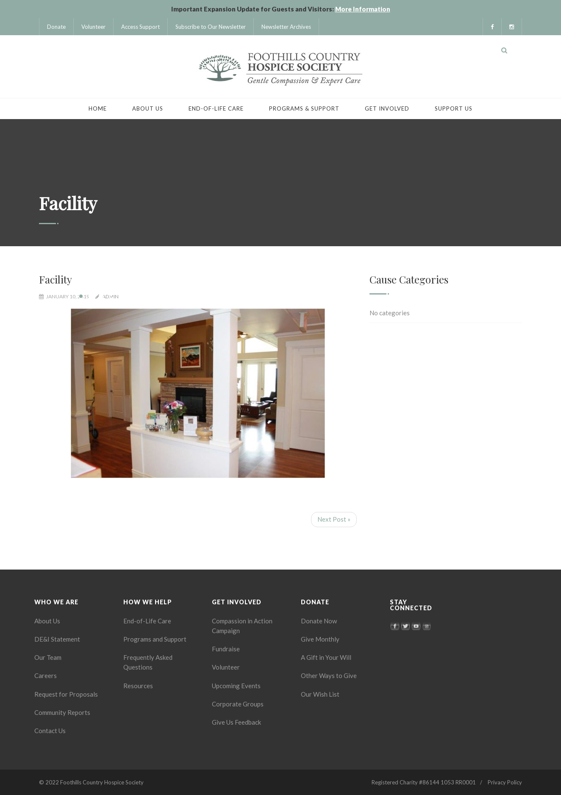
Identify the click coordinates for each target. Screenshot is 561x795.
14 (213, 296)
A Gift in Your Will (326, 657)
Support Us (453, 108)
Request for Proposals (66, 694)
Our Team (47, 657)
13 (203, 296)
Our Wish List (320, 694)
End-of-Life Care (216, 108)
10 (172, 296)
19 (264, 296)
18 (253, 296)
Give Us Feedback (236, 722)
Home (98, 108)
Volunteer (93, 26)
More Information (362, 9)
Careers (45, 675)
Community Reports (62, 712)
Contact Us (50, 730)
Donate (56, 26)
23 (304, 296)
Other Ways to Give (329, 675)
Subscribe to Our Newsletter (210, 26)
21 (284, 296)
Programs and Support (154, 639)
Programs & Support (304, 108)
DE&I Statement (57, 639)
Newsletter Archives (286, 26)
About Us (147, 108)
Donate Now (319, 621)
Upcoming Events (236, 685)
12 (192, 296)
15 (223, 296)
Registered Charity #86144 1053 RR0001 (424, 782)
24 (314, 296)
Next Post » (333, 519)
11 (182, 296)
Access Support (140, 26)
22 (294, 296)
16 (233, 296)
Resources (138, 685)
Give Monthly (320, 639)
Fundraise (226, 649)
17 (243, 296)
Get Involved (387, 108)
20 (274, 296)
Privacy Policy (505, 782)
